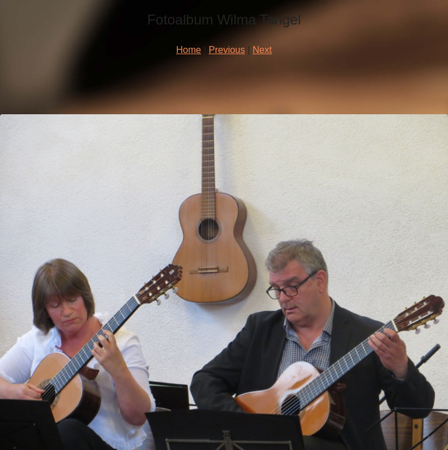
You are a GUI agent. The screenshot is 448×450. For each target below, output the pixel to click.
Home (188, 50)
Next (262, 50)
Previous (227, 50)
